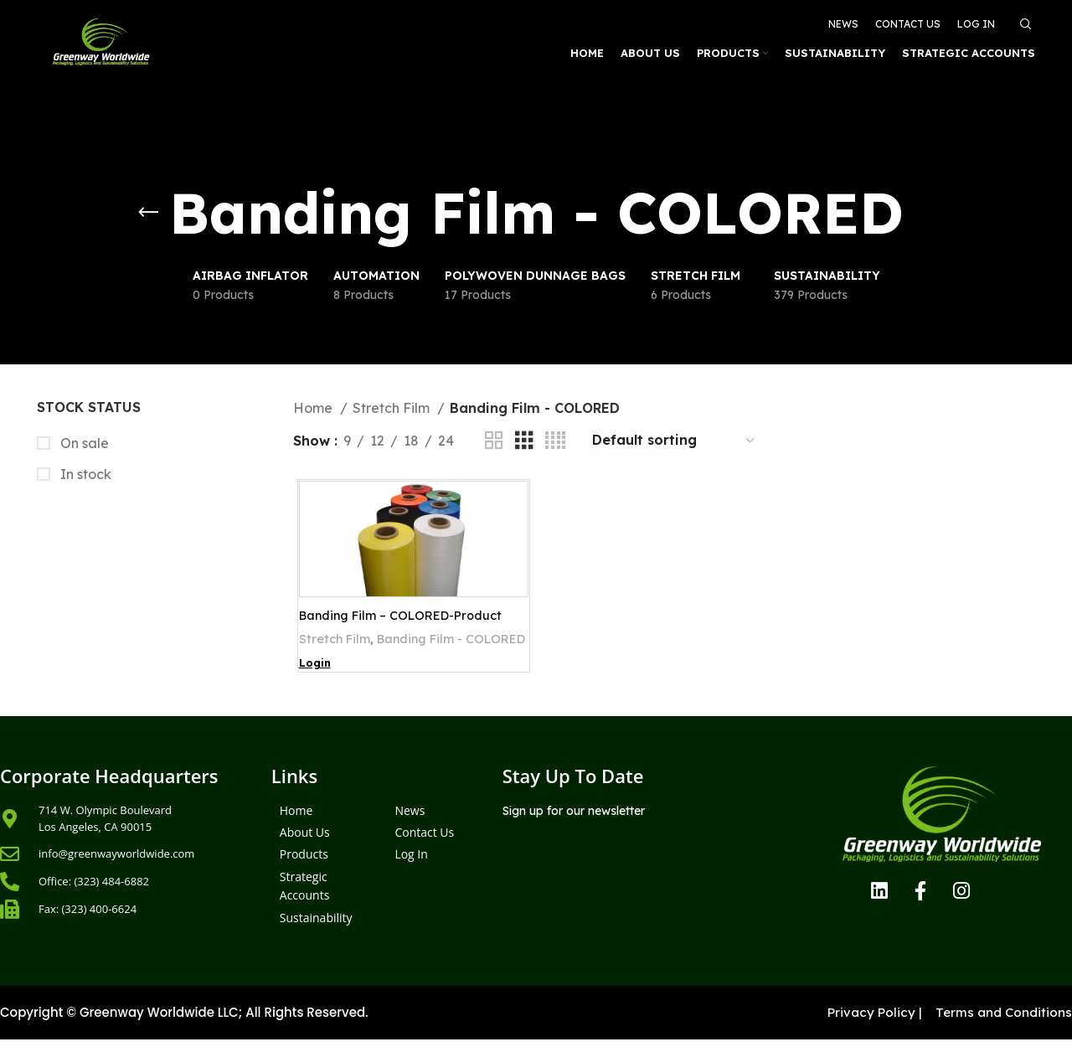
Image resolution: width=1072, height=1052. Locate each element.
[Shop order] (674, 441)
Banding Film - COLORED (371, 660)
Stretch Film (393, 408)
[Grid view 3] (524, 441)
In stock (84, 474)
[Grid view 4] (555, 441)
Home (314, 408)
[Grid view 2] (494, 441)
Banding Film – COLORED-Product (407, 616)
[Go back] (148, 212)
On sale (83, 443)
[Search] (1023, 18)
